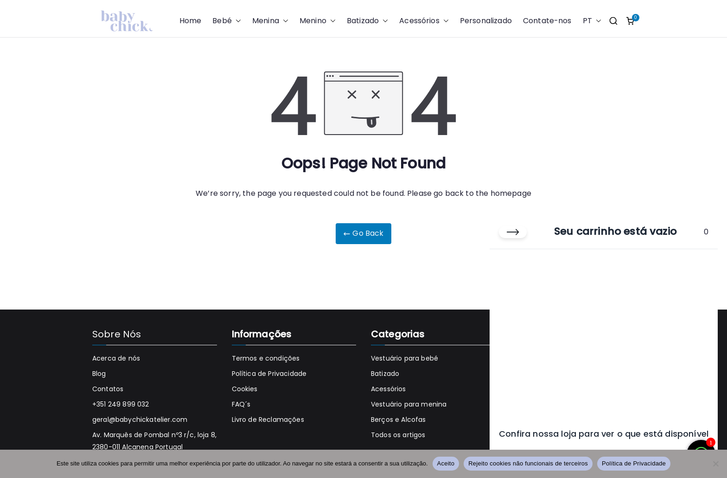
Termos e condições (266, 358)
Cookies (245, 389)
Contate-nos (547, 20)
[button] (236, 21)
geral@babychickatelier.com (139, 419)
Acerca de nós (116, 358)
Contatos (107, 389)
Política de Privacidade (269, 373)
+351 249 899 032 (120, 404)
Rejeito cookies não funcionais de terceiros (528, 463)
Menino (318, 21)
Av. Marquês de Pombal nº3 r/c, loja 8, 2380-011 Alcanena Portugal (154, 440)
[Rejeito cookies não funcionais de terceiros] (715, 463)
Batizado (367, 21)
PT (592, 21)
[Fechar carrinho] (513, 232)
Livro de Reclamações (268, 419)
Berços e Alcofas (398, 419)
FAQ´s (241, 404)
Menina (270, 21)
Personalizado (486, 20)
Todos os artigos (398, 434)
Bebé (226, 21)
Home (190, 20)
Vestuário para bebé (404, 358)
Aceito (446, 463)
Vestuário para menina (408, 404)
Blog (99, 373)
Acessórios (424, 21)
